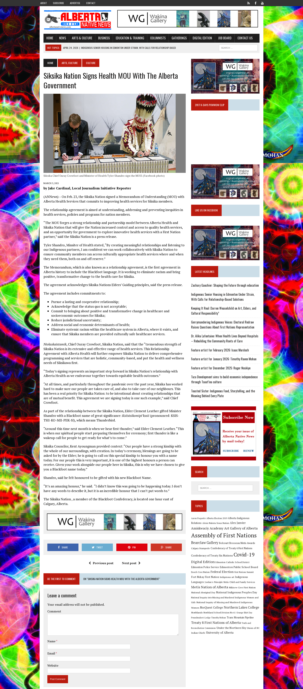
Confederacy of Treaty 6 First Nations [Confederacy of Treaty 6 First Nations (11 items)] (233, 558)
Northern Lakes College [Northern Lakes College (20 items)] (211, 617)
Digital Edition (196, 39)
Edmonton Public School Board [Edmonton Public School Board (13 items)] (229, 576)
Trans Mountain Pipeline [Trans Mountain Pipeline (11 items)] (206, 627)
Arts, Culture (64, 64)
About (43, 3)
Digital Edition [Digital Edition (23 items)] (205, 571)
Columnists (152, 39)
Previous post (99, 555)
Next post (129, 555)
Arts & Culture (76, 39)
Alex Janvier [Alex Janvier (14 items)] (229, 532)
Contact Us (239, 39)
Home (43, 39)
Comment (48, 604)
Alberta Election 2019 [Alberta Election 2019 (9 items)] (219, 527)
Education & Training (124, 39)
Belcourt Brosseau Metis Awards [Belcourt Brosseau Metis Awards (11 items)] (239, 552)
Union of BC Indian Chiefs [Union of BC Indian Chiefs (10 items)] (224, 637)
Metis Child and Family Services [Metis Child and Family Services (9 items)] (209, 592)
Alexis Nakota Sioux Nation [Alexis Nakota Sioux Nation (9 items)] (206, 532)
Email (45, 645)
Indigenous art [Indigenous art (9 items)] (209, 586)
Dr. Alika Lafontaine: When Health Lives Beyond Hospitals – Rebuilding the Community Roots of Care (228, 347)
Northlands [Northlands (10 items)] (235, 617)
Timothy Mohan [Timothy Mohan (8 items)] (252, 622)
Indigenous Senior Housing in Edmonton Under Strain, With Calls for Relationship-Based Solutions (228, 306)
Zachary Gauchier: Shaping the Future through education (227, 294)
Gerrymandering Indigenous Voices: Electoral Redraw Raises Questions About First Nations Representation (229, 334)
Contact (90, 3)
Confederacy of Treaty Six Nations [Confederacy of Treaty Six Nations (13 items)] (214, 565)
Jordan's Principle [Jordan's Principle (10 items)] (253, 586)
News (56, 39)
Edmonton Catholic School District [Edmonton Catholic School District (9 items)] (235, 571)
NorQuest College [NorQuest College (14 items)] (241, 612)
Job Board (219, 39)
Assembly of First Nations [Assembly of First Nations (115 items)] (226, 545)
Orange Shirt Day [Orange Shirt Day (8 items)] (216, 622)
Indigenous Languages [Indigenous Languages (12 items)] (230, 586)
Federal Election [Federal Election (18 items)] (212, 581)
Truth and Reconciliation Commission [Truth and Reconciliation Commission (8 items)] (222, 633)
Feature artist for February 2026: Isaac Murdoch (222, 359)
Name (45, 634)
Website (46, 658)
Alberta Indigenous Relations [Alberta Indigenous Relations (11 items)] (246, 527)
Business (98, 39)
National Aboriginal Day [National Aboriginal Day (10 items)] (233, 597)
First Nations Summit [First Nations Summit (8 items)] (234, 581)
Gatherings (173, 39)
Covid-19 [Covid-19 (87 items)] (246, 564)
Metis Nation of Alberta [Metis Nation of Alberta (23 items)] (244, 591)
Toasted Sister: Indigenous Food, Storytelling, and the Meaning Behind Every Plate (225, 402)
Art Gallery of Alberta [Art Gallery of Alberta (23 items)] (224, 537)
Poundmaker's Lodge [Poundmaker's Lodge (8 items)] (234, 622)
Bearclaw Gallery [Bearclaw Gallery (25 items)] (206, 552)
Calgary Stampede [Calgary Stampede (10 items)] (202, 557)
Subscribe (58, 3)
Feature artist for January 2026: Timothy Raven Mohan (226, 368)
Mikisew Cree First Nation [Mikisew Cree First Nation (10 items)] (206, 597)
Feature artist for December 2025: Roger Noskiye (223, 377)
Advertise (75, 3)
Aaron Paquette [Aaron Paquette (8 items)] (200, 527)
